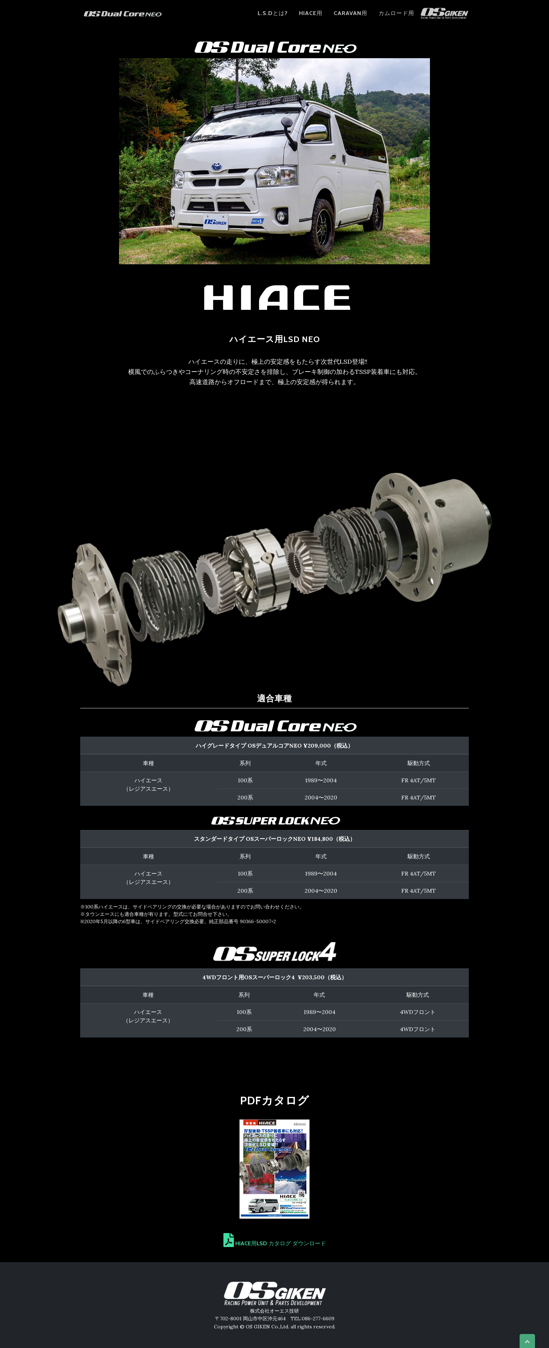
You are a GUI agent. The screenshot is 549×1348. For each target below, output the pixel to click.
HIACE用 (310, 16)
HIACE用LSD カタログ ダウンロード (274, 1243)
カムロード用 (396, 16)
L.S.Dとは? (273, 16)
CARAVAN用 (350, 16)
